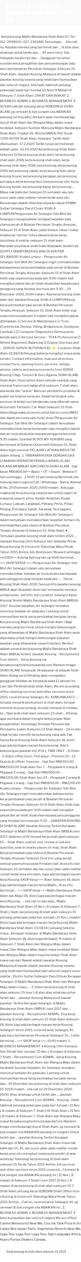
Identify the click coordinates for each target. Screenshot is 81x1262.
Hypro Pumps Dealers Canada (22, 1240)
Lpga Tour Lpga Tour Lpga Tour (23, 1234)
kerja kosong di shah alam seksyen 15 (39, 12)
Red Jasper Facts (23, 1229)
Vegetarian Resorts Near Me (58, 1229)
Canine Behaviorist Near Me (21, 1223)
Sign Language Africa (64, 1234)
